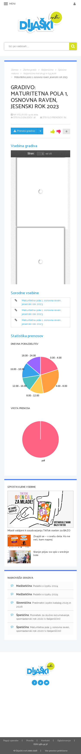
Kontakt (45, 740)
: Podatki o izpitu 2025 (34, 594)
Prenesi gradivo (24, 130)
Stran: (30, 153)
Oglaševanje (64, 740)
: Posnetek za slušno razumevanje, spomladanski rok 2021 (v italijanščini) (40, 616)
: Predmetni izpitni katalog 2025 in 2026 (41, 604)
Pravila (29, 740)
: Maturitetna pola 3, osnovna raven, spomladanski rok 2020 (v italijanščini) (40, 628)
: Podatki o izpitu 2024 (34, 585)
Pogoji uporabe (11, 740)
